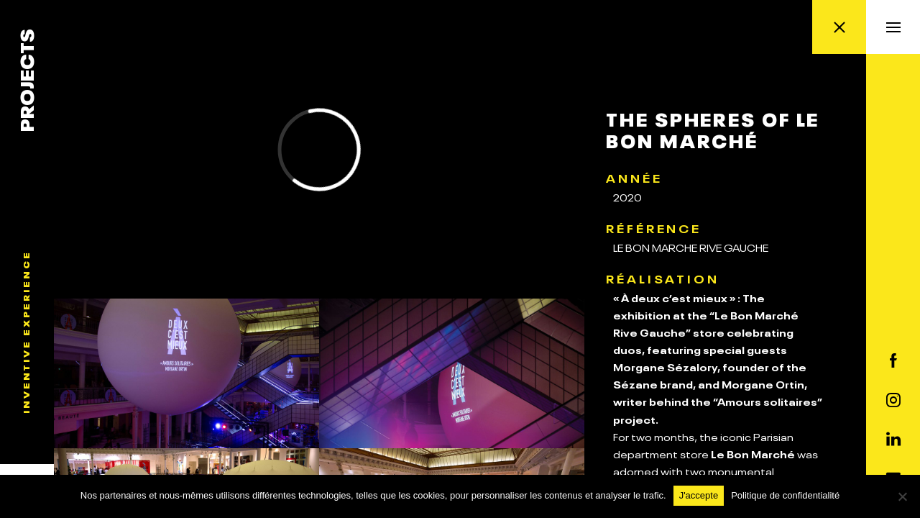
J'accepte (699, 495)
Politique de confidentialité (785, 495)
